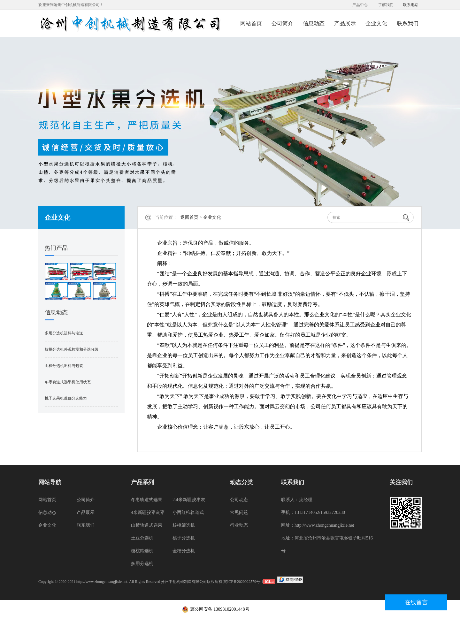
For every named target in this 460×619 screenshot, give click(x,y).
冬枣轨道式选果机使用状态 (68, 382)
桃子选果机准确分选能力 (66, 398)
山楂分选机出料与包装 (64, 365)
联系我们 (407, 23)
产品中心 (360, 5)
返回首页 (189, 217)
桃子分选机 (183, 538)
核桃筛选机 (183, 525)
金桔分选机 (183, 550)
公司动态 (239, 499)
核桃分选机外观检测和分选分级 (71, 349)
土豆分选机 (142, 538)
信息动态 (314, 23)
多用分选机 (142, 563)
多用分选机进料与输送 (64, 333)
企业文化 (376, 23)
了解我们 (386, 5)
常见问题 (239, 512)
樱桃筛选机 (142, 550)
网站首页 (251, 23)
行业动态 (239, 525)
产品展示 (345, 23)
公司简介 (282, 23)
